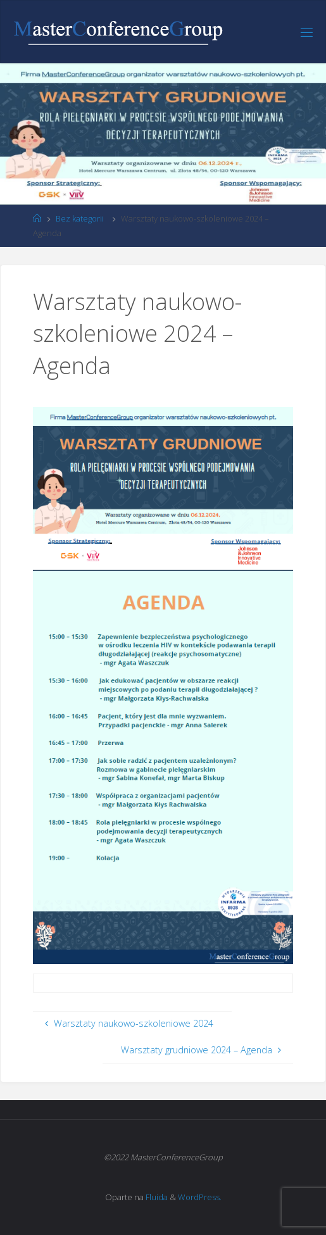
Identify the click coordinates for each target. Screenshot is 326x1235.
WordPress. (200, 1197)
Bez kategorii (80, 218)
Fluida (156, 1197)
